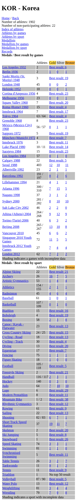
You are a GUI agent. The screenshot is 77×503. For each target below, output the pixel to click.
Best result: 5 (58, 160)
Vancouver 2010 (13, 233)
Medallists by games (15, 44)
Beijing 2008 (10, 227)
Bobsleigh (9, 315)
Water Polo (9, 483)
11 (66, 165)
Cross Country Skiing (16, 332)
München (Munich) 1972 (18, 138)
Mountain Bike (12, 399)
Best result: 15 (58, 332)
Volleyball (9, 479)
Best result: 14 (58, 147)
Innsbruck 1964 (12, 111)
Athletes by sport (13, 36)
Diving (6, 346)
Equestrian (9, 350)
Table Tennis (10, 461)
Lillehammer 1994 (14, 182)
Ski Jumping (10, 434)
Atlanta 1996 (10, 188)
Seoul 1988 (9, 165)
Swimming (9, 448)
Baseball (8, 298)
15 (58, 188)
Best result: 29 (58, 390)
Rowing (7, 408)
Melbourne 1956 (13, 98)
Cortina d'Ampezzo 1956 (18, 93)
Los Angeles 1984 (14, 156)
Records (7, 51)
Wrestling (8, 492)
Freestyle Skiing (13, 372)
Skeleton (8, 430)
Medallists (8, 40)
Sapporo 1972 (11, 133)
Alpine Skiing (11, 271)
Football (7, 366)
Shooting (8, 417)
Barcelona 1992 (12, 176)
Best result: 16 (58, 310)
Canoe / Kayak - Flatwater (13, 326)
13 (51, 227)
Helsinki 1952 (11, 89)
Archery (7, 276)
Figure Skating (12, 359)
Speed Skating (11, 444)
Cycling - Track (12, 341)
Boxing (7, 320)
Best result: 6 (58, 67)
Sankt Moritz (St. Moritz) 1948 (13, 78)
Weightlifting (11, 488)
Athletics (8, 287)
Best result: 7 (58, 138)
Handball (8, 377)
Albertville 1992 (13, 169)
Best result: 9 (58, 408)
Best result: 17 (58, 111)
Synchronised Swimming (11, 454)
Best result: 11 (58, 142)
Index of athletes (13, 29)
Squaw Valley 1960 (15, 102)
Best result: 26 (58, 439)
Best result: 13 (58, 326)
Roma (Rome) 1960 (15, 107)
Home (6, 18)
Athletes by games (14, 33)
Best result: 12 (58, 404)
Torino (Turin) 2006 (15, 220)
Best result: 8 (58, 434)
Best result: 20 (58, 102)
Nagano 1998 (11, 195)
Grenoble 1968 (12, 120)
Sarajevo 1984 (11, 151)
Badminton (9, 293)
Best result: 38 (58, 399)
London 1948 (11, 84)
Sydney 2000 (11, 201)
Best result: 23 (58, 93)
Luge (5, 390)
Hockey (7, 381)
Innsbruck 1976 (12, 142)
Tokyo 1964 (10, 116)
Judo (5, 386)
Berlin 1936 (10, 71)
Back (15, 18)
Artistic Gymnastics (15, 281)
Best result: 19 (58, 78)
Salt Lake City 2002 (15, 207)
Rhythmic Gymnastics (17, 404)
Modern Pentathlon (15, 395)
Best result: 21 (58, 271)
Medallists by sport (14, 47)
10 (58, 165)
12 (51, 165)
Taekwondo (9, 465)
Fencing (7, 355)
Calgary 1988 (11, 160)
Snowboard (9, 439)
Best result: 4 (58, 107)
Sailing (6, 413)
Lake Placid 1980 (13, 147)
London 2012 (11, 254)
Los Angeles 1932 (14, 67)
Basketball (9, 304)
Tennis (6, 470)
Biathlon (8, 310)
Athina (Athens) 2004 (16, 214)
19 (51, 424)
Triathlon (8, 474)
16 (51, 276)
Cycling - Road (12, 337)
